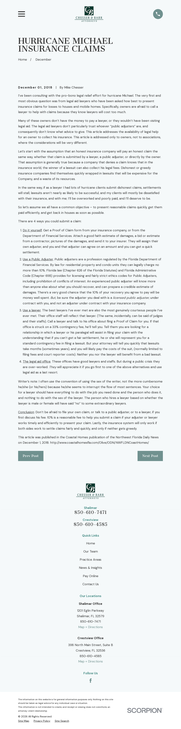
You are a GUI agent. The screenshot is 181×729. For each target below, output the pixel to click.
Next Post (150, 456)
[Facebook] (90, 680)
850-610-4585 (90, 524)
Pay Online (90, 576)
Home (90, 543)
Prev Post (31, 456)
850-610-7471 (90, 512)
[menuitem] (23, 721)
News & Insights (90, 568)
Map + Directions (90, 627)
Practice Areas (90, 560)
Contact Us (90, 584)
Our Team (90, 551)
